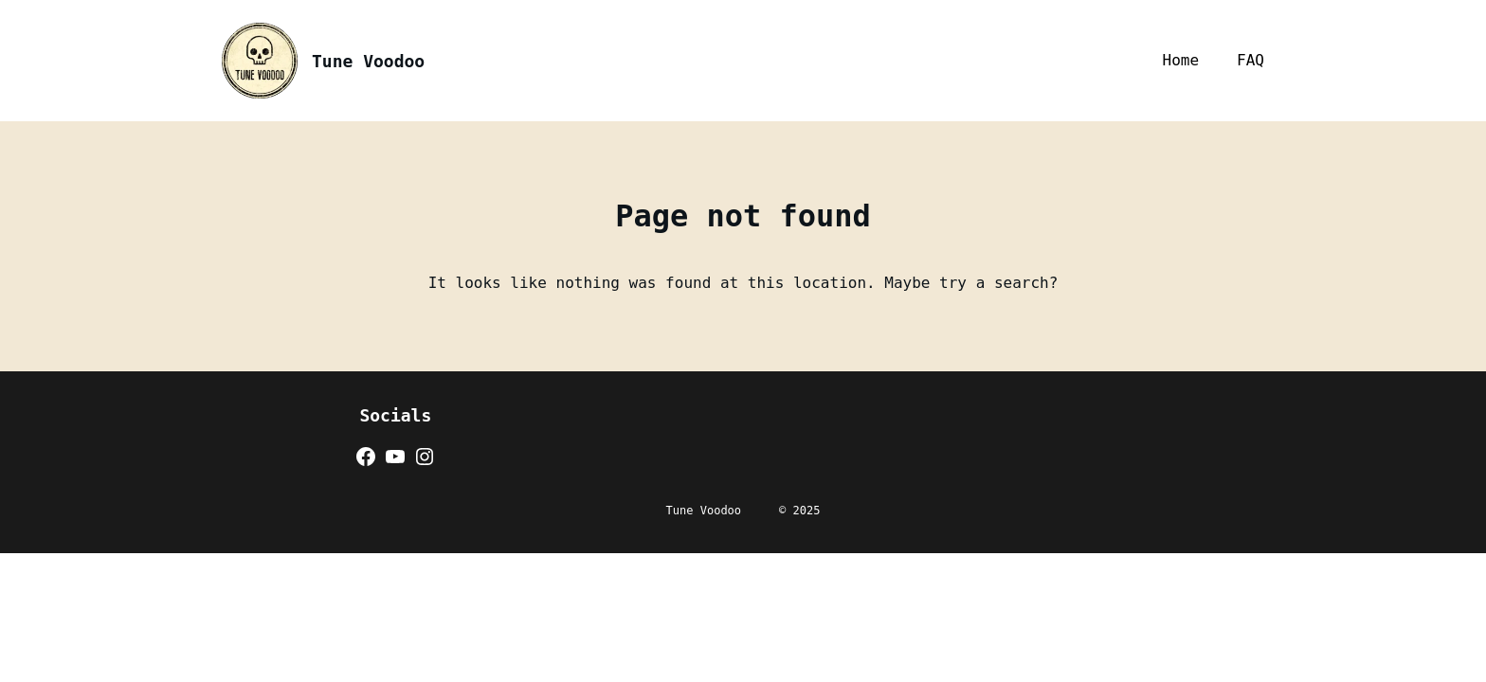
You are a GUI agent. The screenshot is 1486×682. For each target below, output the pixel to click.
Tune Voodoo (368, 61)
